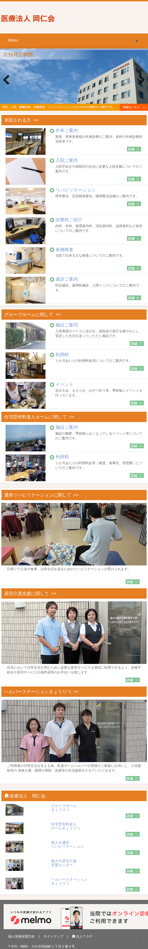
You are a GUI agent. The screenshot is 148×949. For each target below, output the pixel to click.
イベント (64, 384)
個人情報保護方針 (21, 936)
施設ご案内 (67, 324)
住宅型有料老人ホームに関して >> (39, 417)
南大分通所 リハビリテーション (67, 844)
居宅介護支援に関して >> (30, 593)
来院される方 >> (21, 120)
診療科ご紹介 (69, 219)
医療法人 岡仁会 (25, 796)
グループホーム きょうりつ (64, 808)
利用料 (62, 354)
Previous (8, 80)
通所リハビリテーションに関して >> (41, 495)
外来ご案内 (67, 130)
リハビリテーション (76, 190)
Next (139, 80)
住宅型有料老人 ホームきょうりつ (65, 826)
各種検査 (64, 249)
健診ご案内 (67, 279)
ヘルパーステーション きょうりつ (69, 881)
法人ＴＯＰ (82, 936)
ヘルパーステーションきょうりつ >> (41, 691)
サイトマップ (53, 936)
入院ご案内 (67, 160)
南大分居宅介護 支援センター (64, 863)
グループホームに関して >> (32, 314)
